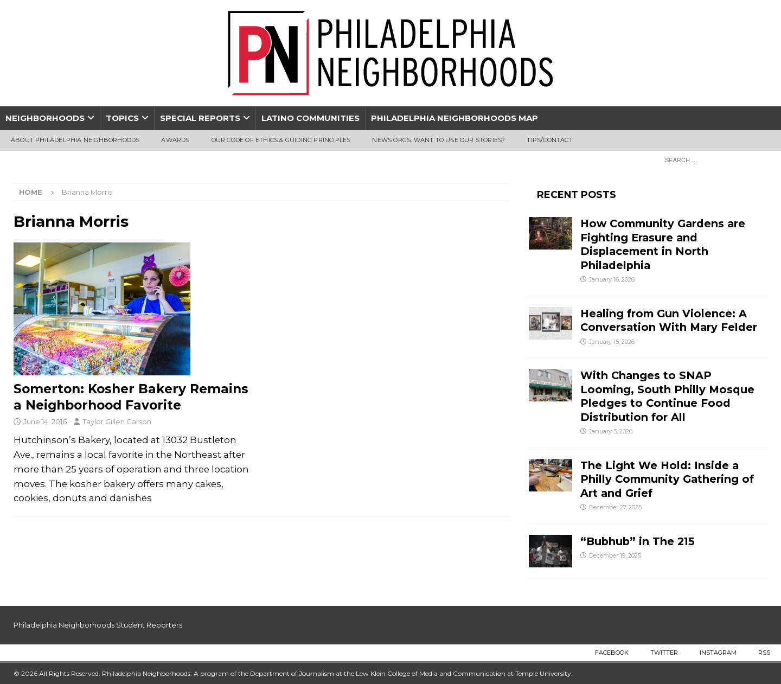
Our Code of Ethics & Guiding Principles (281, 140)
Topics (122, 118)
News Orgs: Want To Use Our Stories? (438, 140)
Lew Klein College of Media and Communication (430, 673)
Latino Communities (310, 118)
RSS (764, 652)
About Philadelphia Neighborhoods (75, 140)
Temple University (543, 673)
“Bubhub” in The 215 (637, 541)
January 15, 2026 (612, 342)
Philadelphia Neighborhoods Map (454, 118)
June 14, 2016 (45, 421)
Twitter (664, 652)
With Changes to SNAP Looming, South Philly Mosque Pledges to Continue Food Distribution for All (667, 396)
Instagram (718, 652)
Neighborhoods (45, 118)
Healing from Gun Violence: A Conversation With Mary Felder (668, 320)
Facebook (612, 652)
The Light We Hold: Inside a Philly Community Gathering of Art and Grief (667, 479)
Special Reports (200, 118)
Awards (175, 140)
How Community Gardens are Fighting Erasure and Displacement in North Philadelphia (662, 244)
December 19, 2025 (615, 555)
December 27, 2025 (615, 507)
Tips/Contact (549, 140)
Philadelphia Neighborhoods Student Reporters (98, 625)
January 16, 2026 (612, 279)
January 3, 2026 (610, 431)
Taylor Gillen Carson (116, 421)
